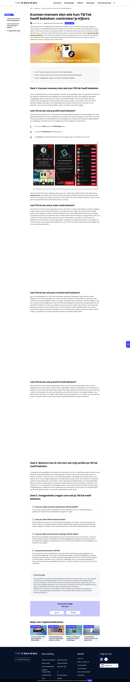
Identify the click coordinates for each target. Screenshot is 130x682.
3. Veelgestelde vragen (13, 31)
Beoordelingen (69, 3)
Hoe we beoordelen (83, 672)
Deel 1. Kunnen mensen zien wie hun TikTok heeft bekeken (54, 72)
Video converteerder (48, 660)
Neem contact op (83, 662)
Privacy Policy (83, 680)
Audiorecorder (46, 675)
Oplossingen (90, 3)
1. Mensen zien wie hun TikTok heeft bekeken (13, 19)
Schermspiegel (62, 675)
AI (57, 672)
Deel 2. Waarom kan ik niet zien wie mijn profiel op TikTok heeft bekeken (58, 75)
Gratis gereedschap (104, 3)
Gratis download (22, 659)
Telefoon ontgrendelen (46, 671)
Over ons (80, 659)
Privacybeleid (81, 665)
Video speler (46, 663)
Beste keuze (57, 3)
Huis (31, 8)
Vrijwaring (80, 675)
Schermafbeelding (48, 667)
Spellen (59, 678)
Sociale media (69, 23)
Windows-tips (61, 667)
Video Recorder (62, 660)
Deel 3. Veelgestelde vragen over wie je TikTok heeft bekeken (55, 78)
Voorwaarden (81, 668)
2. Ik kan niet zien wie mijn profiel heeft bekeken (13, 25)
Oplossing (37, 8)
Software (80, 3)
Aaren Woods (37, 23)
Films (43, 678)
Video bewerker (62, 663)
